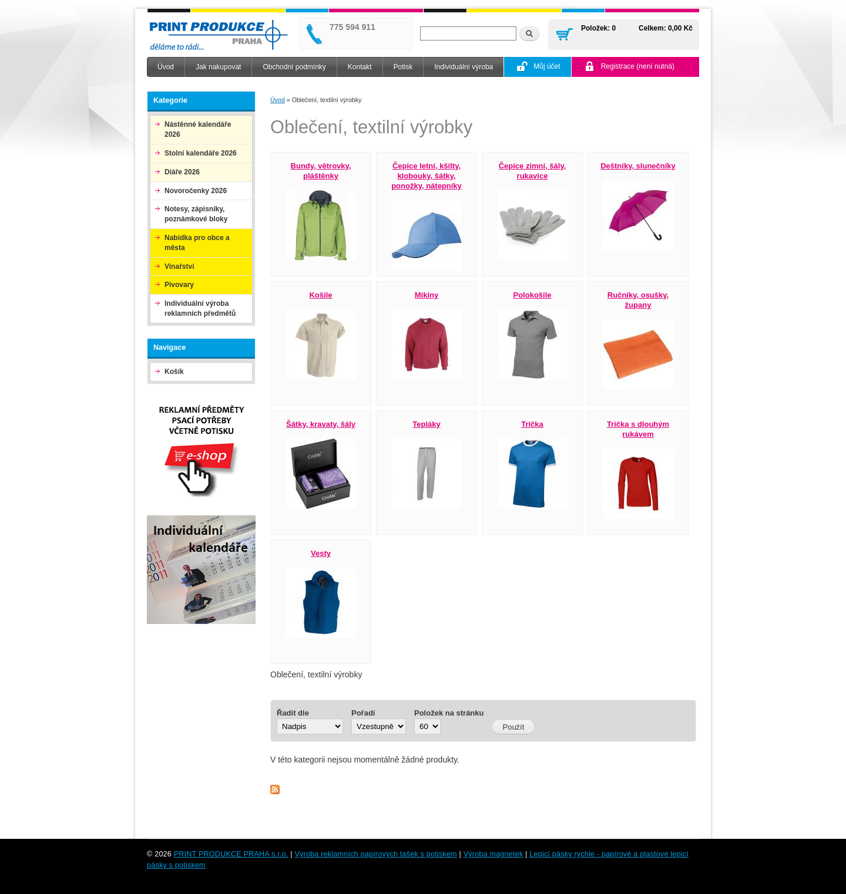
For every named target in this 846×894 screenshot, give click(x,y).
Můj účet (546, 66)
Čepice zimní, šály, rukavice (532, 170)
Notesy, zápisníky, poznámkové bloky (195, 214)
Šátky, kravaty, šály (320, 424)
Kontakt (360, 67)
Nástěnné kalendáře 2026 (197, 129)
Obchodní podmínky (294, 67)
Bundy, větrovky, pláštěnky (321, 170)
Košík (174, 371)
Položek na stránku (449, 713)
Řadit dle (293, 713)
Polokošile (532, 295)
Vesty (321, 553)
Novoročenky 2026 (195, 191)
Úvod (165, 67)
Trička (532, 424)
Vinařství (179, 266)
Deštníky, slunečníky (638, 165)
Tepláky (426, 424)
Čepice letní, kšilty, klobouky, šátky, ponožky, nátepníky (426, 175)
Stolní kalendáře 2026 (200, 153)
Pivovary (179, 285)
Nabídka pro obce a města (197, 243)
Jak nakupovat (218, 67)
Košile (320, 295)
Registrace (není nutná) (637, 66)
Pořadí (363, 713)
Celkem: (652, 28)
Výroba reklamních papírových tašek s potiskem (375, 854)
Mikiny (426, 295)
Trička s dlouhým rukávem (638, 429)
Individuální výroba (463, 67)
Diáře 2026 (182, 172)
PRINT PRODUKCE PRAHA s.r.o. (231, 854)
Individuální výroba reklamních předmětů (200, 308)
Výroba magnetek (493, 854)
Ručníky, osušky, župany (638, 300)
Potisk (403, 67)
